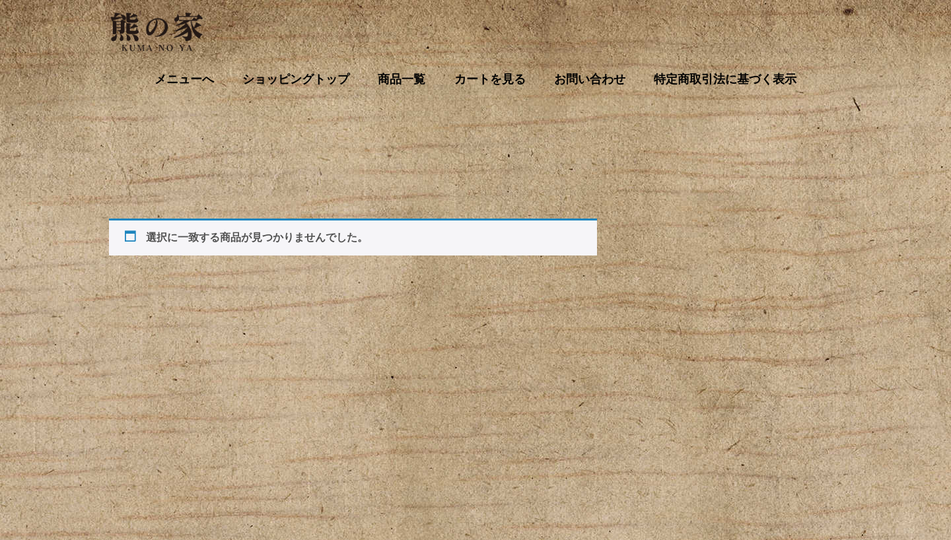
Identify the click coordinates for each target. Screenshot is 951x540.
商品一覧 (321, 482)
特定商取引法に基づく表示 (702, 482)
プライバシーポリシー (574, 482)
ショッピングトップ (235, 482)
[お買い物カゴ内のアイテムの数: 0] (652, 232)
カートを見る (393, 482)
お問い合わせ (475, 482)
